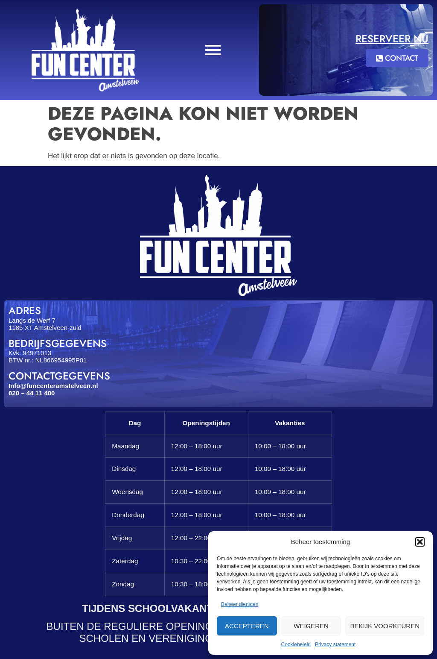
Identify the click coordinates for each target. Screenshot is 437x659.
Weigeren (311, 626)
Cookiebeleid (296, 644)
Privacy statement (335, 644)
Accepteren (247, 626)
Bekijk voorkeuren (385, 626)
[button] (420, 542)
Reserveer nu (391, 38)
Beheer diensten (239, 604)
